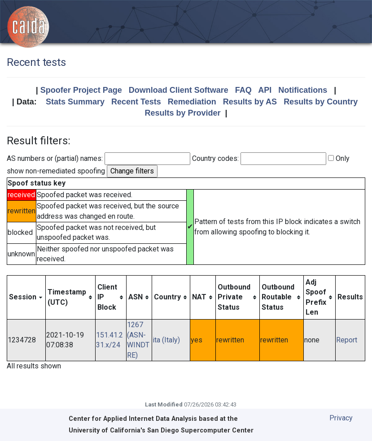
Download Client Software (178, 90)
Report (346, 340)
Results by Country (321, 101)
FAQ (243, 90)
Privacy (341, 418)
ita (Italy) (166, 340)
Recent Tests (136, 101)
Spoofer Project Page (81, 90)
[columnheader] (26, 297)
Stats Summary (75, 101)
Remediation (192, 101)
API (264, 90)
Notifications (302, 90)
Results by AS (250, 101)
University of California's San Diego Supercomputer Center (161, 430)
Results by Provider (182, 112)
